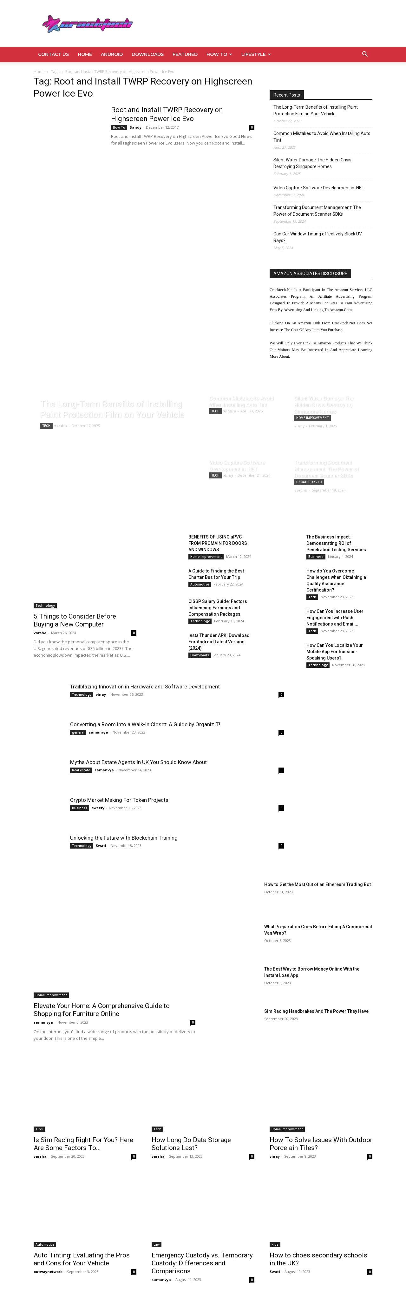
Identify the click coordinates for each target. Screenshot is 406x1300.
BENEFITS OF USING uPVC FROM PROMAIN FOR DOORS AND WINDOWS (217, 543)
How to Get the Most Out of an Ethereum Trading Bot (317, 884)
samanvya (98, 732)
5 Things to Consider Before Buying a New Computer (75, 620)
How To (219, 54)
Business (316, 556)
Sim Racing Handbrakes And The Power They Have (316, 1011)
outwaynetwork (48, 1271)
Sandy (135, 127)
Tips (39, 1129)
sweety (98, 807)
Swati (101, 845)
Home (85, 54)
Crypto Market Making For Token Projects (119, 800)
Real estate (81, 770)
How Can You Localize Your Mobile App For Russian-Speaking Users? (334, 651)
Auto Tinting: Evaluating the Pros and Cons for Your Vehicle (82, 1259)
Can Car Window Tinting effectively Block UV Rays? (317, 237)
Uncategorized (309, 482)
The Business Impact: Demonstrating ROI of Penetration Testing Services (336, 543)
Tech (46, 426)
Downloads (148, 54)
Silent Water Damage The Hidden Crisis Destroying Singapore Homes (312, 163)
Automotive (199, 584)
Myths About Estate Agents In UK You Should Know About (138, 762)
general (78, 732)
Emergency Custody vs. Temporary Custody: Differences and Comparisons (202, 1263)
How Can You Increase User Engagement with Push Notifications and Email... (334, 617)
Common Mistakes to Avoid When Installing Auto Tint (321, 137)
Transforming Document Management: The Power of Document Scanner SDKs (317, 211)
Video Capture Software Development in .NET (318, 187)
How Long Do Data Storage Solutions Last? (191, 1144)
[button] (364, 55)
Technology (45, 605)
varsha (40, 632)
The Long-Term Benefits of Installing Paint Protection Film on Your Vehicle (315, 110)
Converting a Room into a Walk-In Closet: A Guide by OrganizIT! (145, 724)
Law (157, 1244)
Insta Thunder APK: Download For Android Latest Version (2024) (219, 642)
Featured (185, 54)
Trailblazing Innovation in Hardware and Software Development (145, 686)
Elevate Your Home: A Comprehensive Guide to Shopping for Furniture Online (102, 1010)
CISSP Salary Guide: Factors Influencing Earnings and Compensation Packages (217, 608)
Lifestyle (256, 54)
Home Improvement (312, 418)
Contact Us (53, 54)
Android (112, 54)
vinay (101, 694)
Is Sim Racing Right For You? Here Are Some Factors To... (83, 1144)
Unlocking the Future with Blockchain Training (124, 838)
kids (275, 1244)
